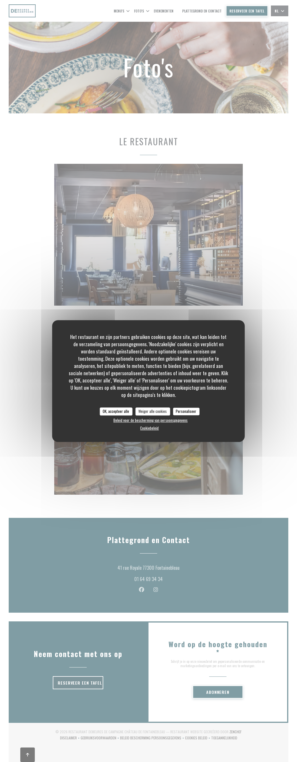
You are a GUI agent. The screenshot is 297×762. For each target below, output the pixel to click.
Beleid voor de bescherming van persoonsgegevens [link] (150, 420)
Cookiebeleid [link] (149, 428)
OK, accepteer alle (116, 411)
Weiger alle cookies (152, 411)
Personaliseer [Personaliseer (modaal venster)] (186, 411)
